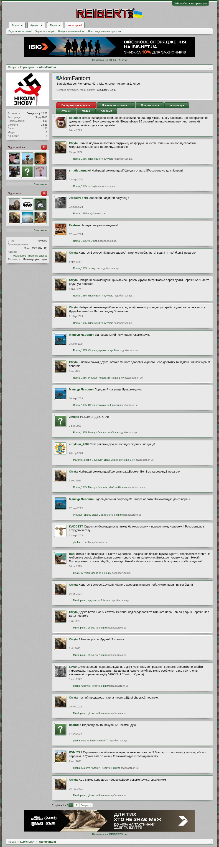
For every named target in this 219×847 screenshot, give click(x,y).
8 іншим (122, 487)
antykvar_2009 (79, 444)
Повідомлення (150, 105)
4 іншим (114, 405)
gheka (87, 514)
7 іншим (105, 600)
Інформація (177, 105)
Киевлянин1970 (99, 740)
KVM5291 (75, 752)
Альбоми (106, 110)
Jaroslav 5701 (78, 198)
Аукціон (66, 110)
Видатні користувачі (20, 31)
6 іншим (106, 573)
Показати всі (41, 184)
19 (44, 193)
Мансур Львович (81, 334)
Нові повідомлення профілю (104, 31)
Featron (74, 225)
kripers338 (94, 158)
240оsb (74, 416)
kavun (73, 666)
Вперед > (86, 805)
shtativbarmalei (80, 170)
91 (44, 147)
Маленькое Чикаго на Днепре (30, 255)
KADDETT (76, 526)
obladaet (75, 118)
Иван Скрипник (113, 459)
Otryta (73, 143)
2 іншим (105, 685)
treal (86, 542)
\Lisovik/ (98, 459)
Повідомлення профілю (76, 105)
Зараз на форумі (45, 31)
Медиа (86, 110)
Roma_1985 (80, 158)
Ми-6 (111, 487)
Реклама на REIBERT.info (109, 60)
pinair (76, 573)
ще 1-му (114, 350)
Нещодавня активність (71, 31)
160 (45, 128)
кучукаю (108, 158)
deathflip (75, 725)
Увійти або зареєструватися (190, 3)
